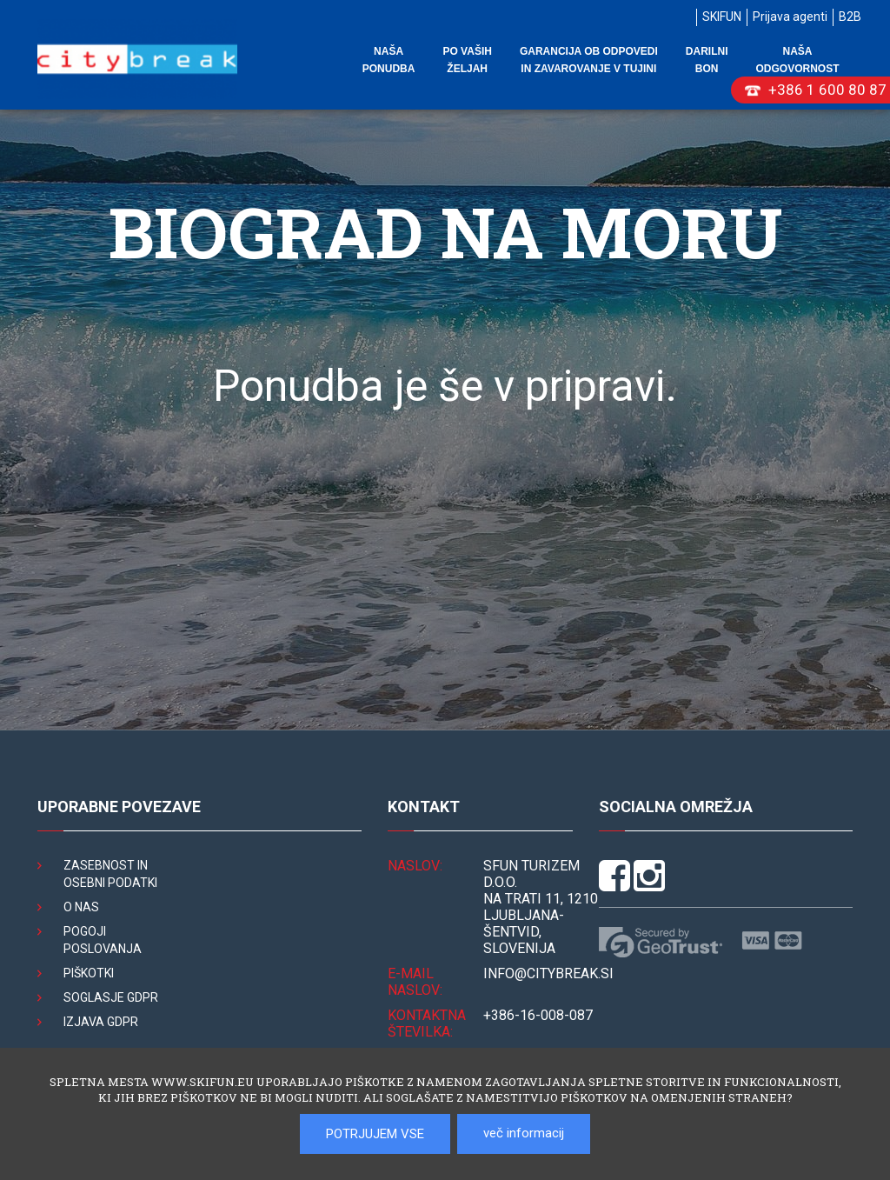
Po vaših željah (466, 60)
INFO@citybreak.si (548, 973)
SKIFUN (721, 16)
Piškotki (88, 973)
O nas (81, 907)
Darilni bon (707, 60)
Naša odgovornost (797, 60)
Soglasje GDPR (110, 997)
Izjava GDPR (100, 1022)
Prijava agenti (790, 16)
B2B (850, 16)
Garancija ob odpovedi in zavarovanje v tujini (589, 60)
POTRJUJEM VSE (375, 1134)
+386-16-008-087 (538, 1015)
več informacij (523, 1133)
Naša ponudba (388, 60)
